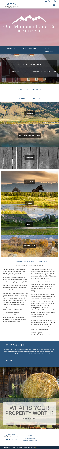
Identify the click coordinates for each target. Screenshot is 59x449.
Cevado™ (14, 447)
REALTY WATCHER (29, 49)
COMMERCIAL (36, 71)
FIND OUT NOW (29, 418)
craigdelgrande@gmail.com (29, 440)
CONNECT (11, 49)
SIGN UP (9, 360)
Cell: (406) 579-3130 (29, 438)
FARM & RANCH (47, 71)
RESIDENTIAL (13, 71)
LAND (24, 71)
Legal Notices (31, 447)
